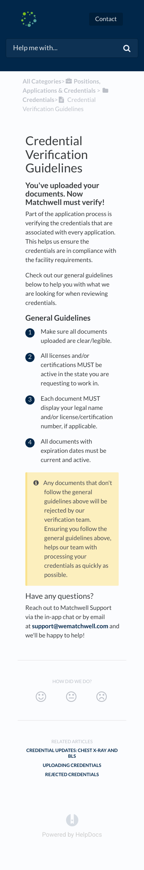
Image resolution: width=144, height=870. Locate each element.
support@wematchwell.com (70, 626)
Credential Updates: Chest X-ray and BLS (72, 753)
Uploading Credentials (72, 765)
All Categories (42, 81)
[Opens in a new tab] (72, 819)
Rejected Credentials (72, 774)
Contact (106, 19)
